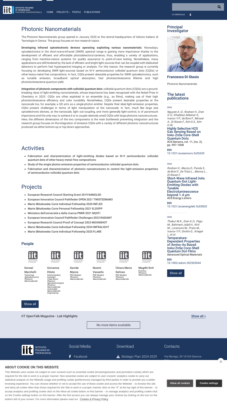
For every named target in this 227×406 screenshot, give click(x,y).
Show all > (198, 316)
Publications (92, 12)
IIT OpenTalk (178, 14)
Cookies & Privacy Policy (94, 399)
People (76, 12)
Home (50, 12)
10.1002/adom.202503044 (184, 261)
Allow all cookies (180, 383)
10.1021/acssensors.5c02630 (185, 151)
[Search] (198, 7)
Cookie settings (209, 383)
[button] (63, 10)
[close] (220, 361)
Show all (30, 304)
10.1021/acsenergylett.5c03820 (187, 204)
